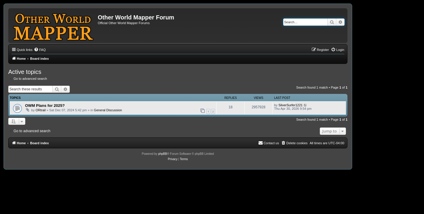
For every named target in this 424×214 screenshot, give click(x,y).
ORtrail (41, 110)
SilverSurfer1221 (291, 105)
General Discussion (108, 110)
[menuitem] (40, 49)
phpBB (162, 153)
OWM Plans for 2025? (45, 105)
